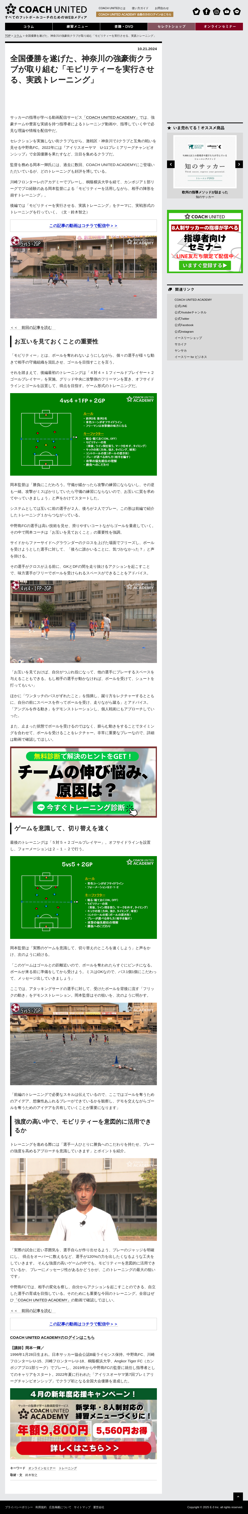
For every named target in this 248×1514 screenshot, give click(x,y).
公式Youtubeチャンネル (190, 312)
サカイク (181, 344)
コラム (18, 35)
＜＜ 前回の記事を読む (33, 327)
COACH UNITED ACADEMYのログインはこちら (52, 1337)
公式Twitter (182, 318)
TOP (8, 35)
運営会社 (98, 1507)
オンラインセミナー (42, 1468)
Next (239, 164)
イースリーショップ (188, 337)
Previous (171, 164)
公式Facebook (184, 325)
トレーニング (68, 1468)
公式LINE (181, 306)
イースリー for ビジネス (191, 356)
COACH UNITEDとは (112, 8)
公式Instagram (184, 331)
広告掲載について (60, 1507)
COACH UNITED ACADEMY (193, 299)
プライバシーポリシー (19, 1507)
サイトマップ (82, 1507)
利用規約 (41, 1507)
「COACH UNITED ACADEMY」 (110, 117)
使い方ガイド (140, 8)
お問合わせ (162, 8)
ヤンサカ (181, 350)
